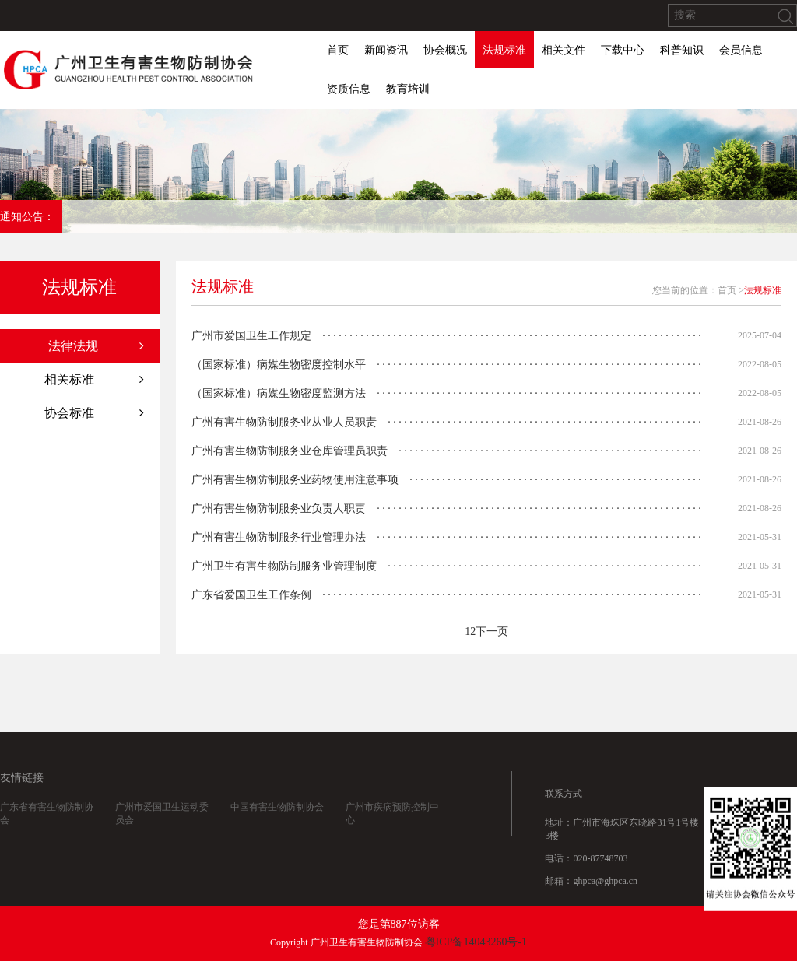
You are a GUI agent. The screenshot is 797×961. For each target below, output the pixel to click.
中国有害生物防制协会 (277, 819)
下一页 (492, 631)
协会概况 (445, 50)
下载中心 (622, 50)
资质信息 (348, 89)
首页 (338, 50)
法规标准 (504, 50)
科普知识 (682, 50)
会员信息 (741, 50)
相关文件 (563, 50)
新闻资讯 (386, 50)
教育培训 (408, 89)
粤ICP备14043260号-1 (476, 942)
